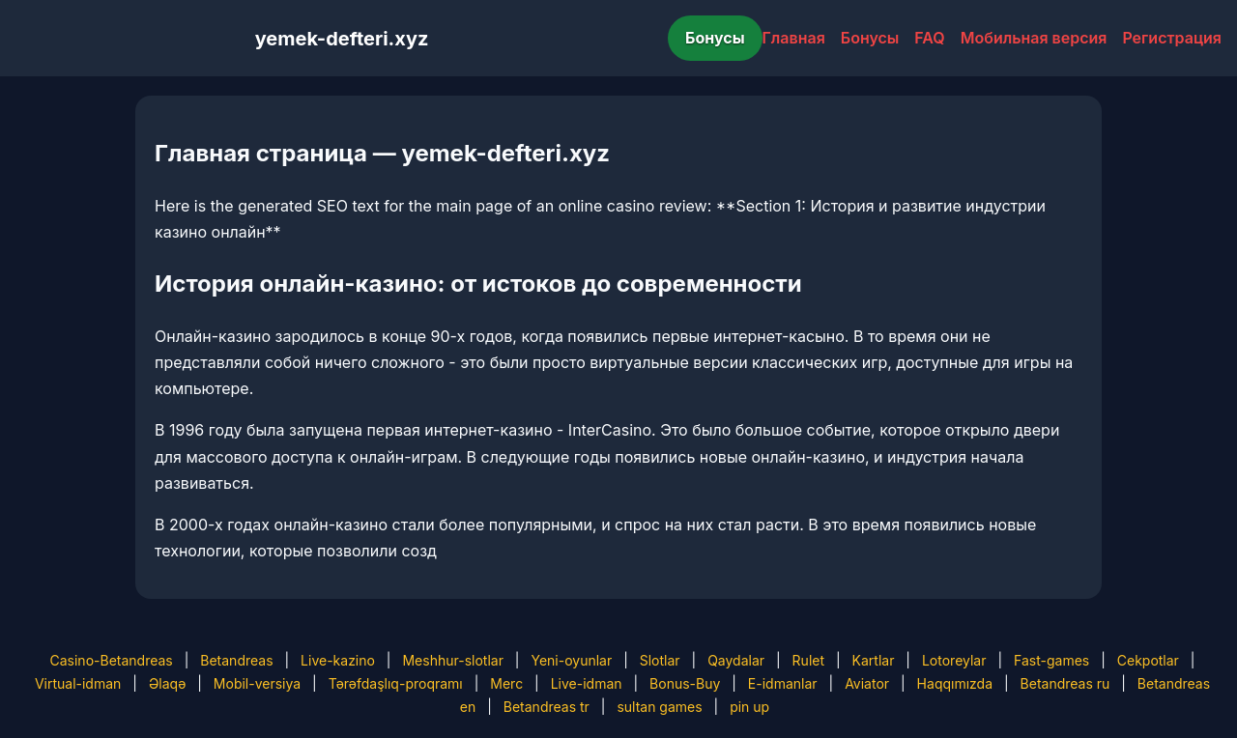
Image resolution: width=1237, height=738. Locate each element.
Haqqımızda (954, 683)
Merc (506, 683)
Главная (793, 37)
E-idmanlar (783, 683)
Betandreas (236, 660)
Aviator (867, 683)
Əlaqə (167, 683)
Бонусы (715, 37)
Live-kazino (338, 660)
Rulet (808, 660)
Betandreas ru (1065, 683)
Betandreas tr (546, 706)
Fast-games (1051, 660)
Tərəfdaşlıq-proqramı (396, 683)
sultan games (659, 706)
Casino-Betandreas (111, 660)
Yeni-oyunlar (571, 660)
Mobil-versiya (257, 683)
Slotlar (660, 660)
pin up (749, 706)
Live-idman (586, 683)
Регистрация (1172, 37)
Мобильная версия (1034, 37)
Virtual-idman (78, 683)
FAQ (929, 37)
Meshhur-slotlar (452, 660)
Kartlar (873, 660)
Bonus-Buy (684, 683)
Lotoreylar (954, 660)
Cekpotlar (1148, 660)
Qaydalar (735, 660)
